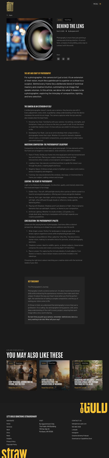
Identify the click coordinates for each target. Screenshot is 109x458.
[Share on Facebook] (63, 59)
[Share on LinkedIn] (58, 59)
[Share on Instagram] (68, 59)
